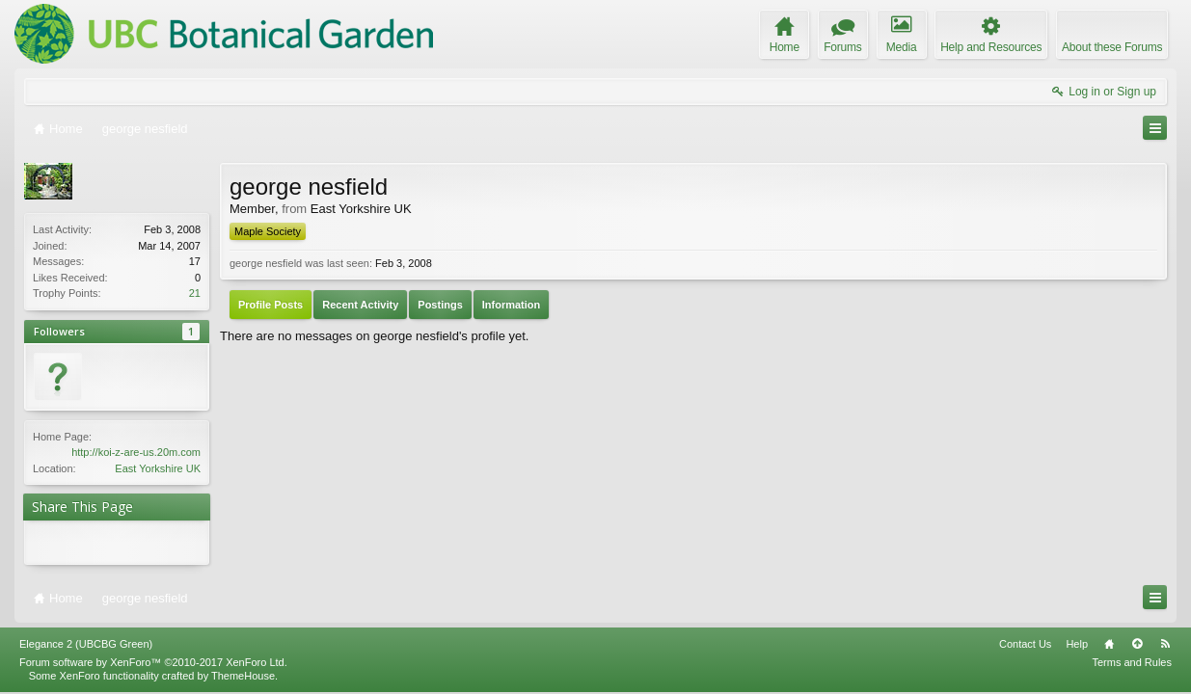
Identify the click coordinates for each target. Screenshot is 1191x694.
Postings (440, 304)
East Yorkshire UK (158, 468)
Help (1077, 644)
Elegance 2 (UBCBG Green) (85, 644)
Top (1137, 644)
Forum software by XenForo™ (153, 662)
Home (1109, 644)
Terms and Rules (1132, 662)
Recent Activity (360, 304)
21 (195, 293)
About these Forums (1112, 47)
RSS (1165, 644)
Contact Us (1025, 644)
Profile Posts (270, 304)
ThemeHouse (243, 675)
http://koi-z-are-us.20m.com (136, 452)
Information (511, 304)
